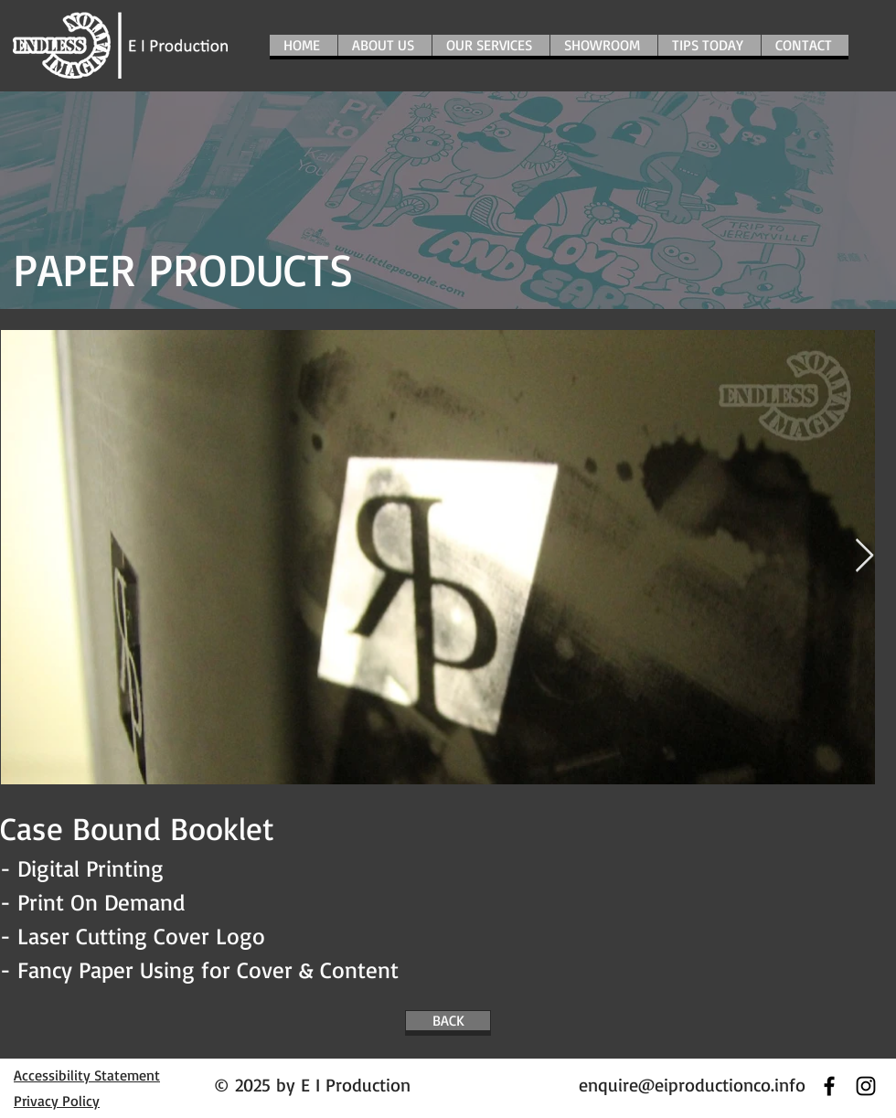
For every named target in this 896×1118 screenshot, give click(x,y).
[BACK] (448, 1020)
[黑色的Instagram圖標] (866, 1086)
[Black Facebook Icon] (829, 1086)
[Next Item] (864, 556)
